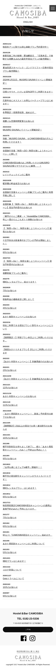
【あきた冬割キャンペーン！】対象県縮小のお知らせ (28, 361)
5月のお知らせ (9, 552)
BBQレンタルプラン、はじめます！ (20, 488)
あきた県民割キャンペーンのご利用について (24, 544)
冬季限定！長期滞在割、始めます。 (19, 112)
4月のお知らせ (9, 308)
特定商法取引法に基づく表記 (28, 651)
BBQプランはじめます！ (14, 561)
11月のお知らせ (10, 405)
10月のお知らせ (10, 438)
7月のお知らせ (9, 290)
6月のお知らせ (9, 526)
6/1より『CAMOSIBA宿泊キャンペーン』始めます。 (27, 535)
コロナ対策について (12, 570)
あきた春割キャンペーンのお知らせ (19, 317)
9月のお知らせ (9, 459)
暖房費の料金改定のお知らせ (16, 183)
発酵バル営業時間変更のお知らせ (18, 121)
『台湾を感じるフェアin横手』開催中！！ (22, 467)
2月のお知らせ (9, 370)
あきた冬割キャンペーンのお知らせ (19, 396)
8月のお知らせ (9, 252)
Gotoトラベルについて (13, 578)
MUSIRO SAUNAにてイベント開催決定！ (22, 130)
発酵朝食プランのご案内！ (15, 273)
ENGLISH (28, 22)
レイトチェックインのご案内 (16, 175)
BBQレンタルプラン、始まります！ (20, 282)
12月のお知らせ (10, 388)
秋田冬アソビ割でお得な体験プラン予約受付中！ (26, 47)
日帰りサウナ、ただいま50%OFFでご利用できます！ (28, 92)
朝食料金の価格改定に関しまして (18, 299)
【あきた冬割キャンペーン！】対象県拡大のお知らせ (28, 379)
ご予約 (28, 629)
